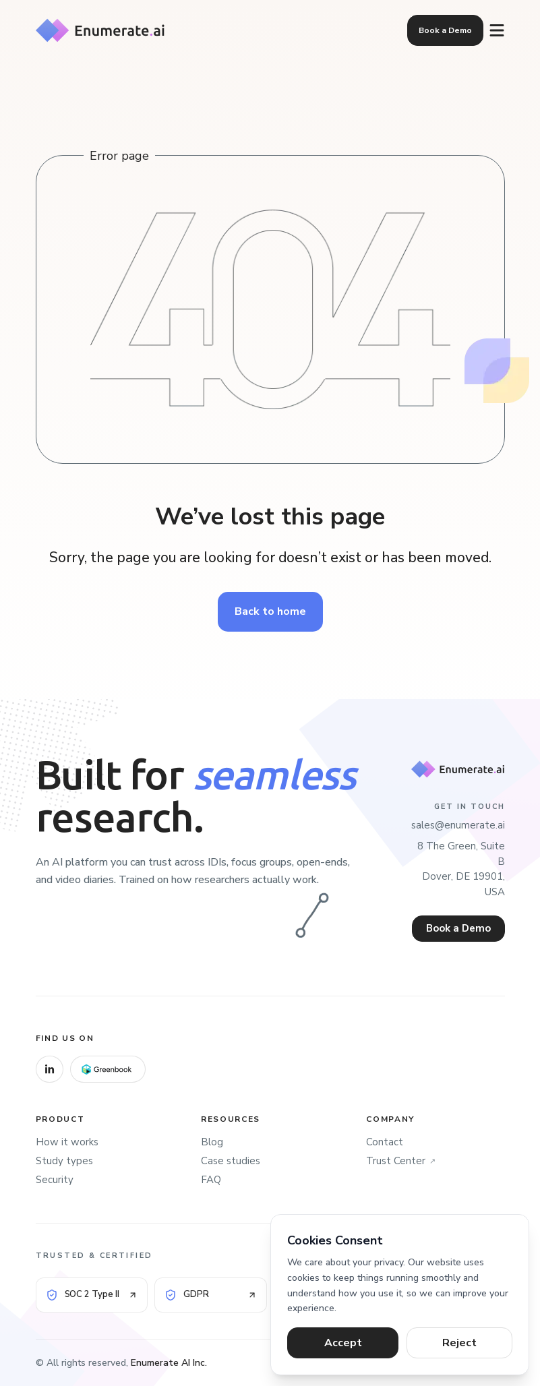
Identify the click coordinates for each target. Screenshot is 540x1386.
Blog (212, 1142)
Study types (64, 1161)
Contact (384, 1142)
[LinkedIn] (49, 1069)
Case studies (230, 1161)
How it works (67, 1142)
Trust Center (401, 1161)
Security (54, 1179)
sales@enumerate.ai (458, 825)
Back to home (270, 612)
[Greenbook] (108, 1069)
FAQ (211, 1179)
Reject (459, 1342)
